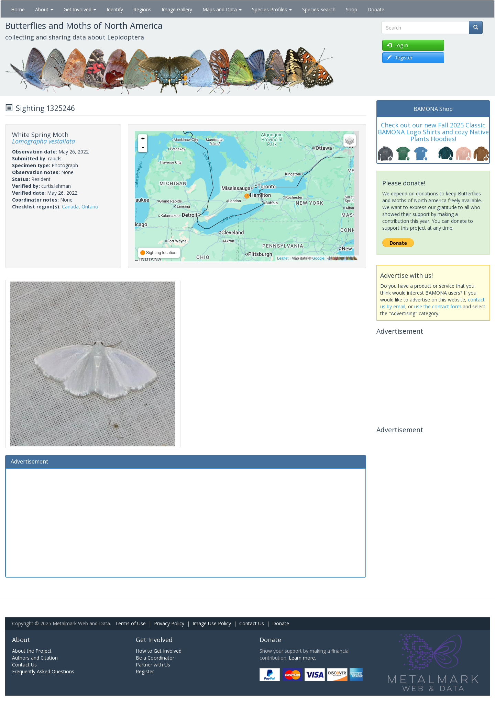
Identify (115, 9)
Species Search (319, 9)
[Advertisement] (185, 522)
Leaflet (282, 258)
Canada (70, 206)
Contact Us (251, 623)
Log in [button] (397, 45)
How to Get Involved (159, 651)
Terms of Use (130, 623)
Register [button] (399, 57)
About (44, 9)
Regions (142, 9)
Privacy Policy (169, 623)
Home (18, 9)
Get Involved (80, 9)
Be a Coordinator (155, 657)
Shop (351, 9)
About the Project (32, 651)
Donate (375, 9)
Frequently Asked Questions (43, 671)
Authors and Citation (35, 657)
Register (145, 671)
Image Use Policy (211, 623)
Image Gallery (177, 9)
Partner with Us (153, 664)
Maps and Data (222, 9)
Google (318, 258)
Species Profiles (272, 9)
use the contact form (437, 306)
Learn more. (302, 657)
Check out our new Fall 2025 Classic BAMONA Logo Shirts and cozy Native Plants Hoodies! (433, 132)
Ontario (89, 206)
